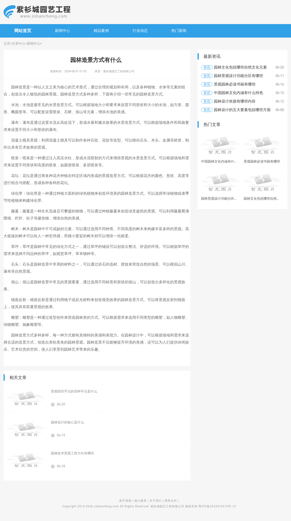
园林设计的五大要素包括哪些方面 (242, 110)
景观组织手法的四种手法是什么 (74, 391)
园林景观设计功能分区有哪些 (238, 75)
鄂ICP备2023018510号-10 (217, 506)
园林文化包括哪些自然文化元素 (240, 67)
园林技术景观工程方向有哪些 (72, 453)
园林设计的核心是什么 (67, 422)
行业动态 (140, 30)
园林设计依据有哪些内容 (235, 101)
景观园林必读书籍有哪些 (235, 84)
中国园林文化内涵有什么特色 (238, 92)
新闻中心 (62, 30)
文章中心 (18, 43)
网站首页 (22, 30)
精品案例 (101, 30)
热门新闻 (178, 30)
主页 (7, 43)
